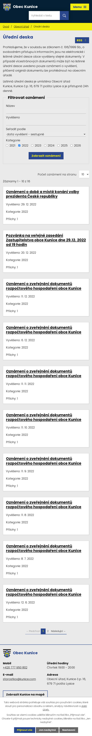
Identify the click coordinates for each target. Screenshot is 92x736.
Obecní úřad (21, 26)
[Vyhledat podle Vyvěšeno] (46, 122)
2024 (51, 145)
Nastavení (68, 730)
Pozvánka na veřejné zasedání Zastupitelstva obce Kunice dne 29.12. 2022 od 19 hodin (46, 240)
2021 (12, 145)
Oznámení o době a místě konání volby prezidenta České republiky (42, 194)
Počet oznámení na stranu (57, 174)
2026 (77, 145)
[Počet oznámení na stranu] (84, 174)
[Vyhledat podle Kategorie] (7, 145)
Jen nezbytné (47, 730)
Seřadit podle (16, 129)
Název (10, 106)
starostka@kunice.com (19, 679)
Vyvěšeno (13, 117)
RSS (82, 40)
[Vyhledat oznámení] (46, 155)
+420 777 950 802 (15, 667)
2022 (25, 145)
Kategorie (13, 140)
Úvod (6, 26)
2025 (64, 145)
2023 (38, 145)
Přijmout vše (24, 730)
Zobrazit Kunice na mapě (25, 694)
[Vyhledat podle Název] (46, 111)
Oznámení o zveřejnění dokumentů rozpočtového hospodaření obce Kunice (43, 286)
